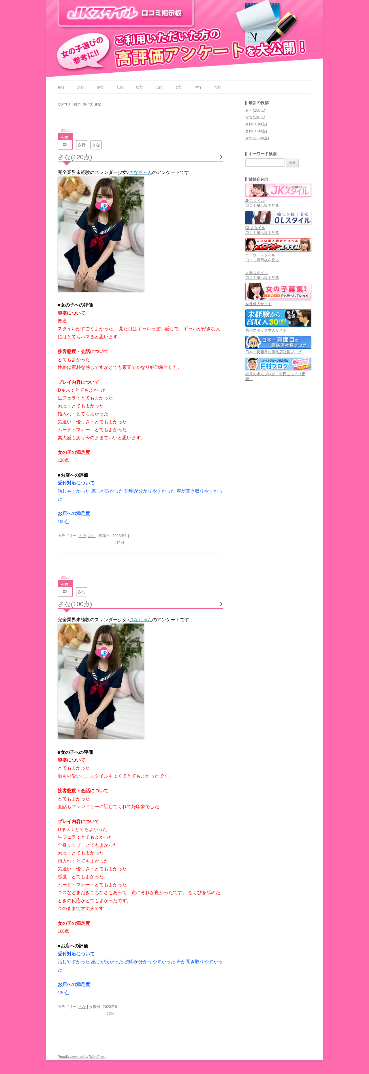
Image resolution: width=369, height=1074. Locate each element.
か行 (80, 87)
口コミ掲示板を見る (262, 205)
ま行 (178, 87)
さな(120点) (75, 157)
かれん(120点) (257, 138)
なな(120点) (255, 117)
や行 (198, 87)
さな (96, 144)
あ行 (61, 87)
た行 (119, 87)
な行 (139, 87)
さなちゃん (140, 172)
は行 (158, 87)
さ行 (100, 87)
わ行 (217, 87)
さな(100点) (75, 604)
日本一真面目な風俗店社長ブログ (278, 349)
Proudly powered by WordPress (82, 1057)
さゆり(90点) (256, 124)
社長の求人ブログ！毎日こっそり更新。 (278, 374)
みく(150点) (255, 110)
